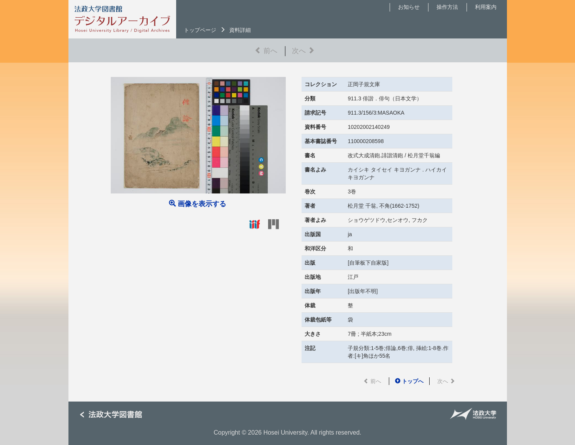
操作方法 (447, 7)
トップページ (200, 30)
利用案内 (486, 7)
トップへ (409, 381)
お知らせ (409, 7)
